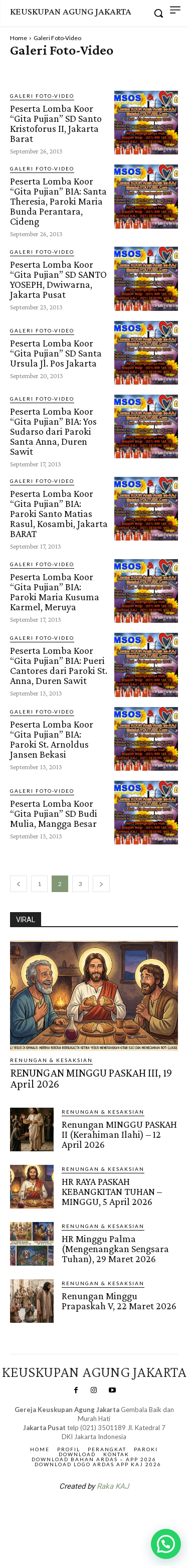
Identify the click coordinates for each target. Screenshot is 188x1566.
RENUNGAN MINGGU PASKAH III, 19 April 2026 (91, 1078)
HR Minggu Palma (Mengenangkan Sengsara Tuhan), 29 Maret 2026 (115, 1248)
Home (18, 38)
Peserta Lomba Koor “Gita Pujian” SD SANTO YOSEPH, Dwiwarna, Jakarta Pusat (58, 279)
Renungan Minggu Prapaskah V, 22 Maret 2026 (119, 1300)
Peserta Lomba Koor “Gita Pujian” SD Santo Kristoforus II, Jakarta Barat (56, 123)
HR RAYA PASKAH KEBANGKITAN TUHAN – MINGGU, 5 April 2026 (112, 1191)
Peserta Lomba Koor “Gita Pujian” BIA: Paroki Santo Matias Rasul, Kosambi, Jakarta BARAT (59, 513)
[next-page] (101, 884)
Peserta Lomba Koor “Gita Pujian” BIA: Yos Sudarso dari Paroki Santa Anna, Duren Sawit (53, 431)
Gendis (123, 1512)
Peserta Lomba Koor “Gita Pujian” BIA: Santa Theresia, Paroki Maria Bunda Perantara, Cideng (58, 201)
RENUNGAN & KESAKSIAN (51, 1060)
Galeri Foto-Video (42, 96)
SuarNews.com (78, 1512)
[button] (166, 1544)
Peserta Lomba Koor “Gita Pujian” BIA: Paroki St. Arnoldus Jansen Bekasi (51, 739)
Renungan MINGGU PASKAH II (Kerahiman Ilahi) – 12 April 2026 (119, 1134)
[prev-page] (18, 884)
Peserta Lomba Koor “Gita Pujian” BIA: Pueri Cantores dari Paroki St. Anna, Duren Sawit (58, 665)
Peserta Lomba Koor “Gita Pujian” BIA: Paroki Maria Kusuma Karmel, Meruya (54, 591)
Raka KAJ (113, 1486)
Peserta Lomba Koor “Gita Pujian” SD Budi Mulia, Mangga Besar (53, 813)
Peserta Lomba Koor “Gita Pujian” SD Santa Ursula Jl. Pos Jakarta (56, 353)
